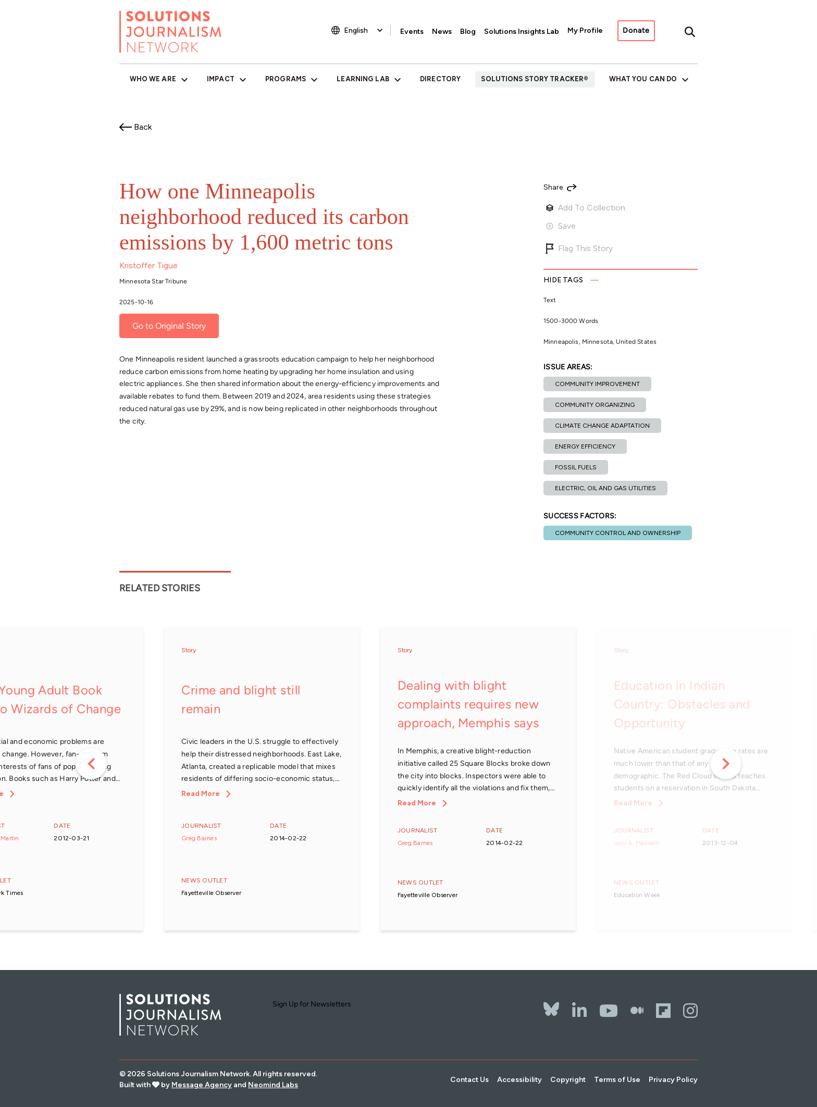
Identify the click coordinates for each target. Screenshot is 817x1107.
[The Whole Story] (636, 1010)
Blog (468, 31)
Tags (563, 280)
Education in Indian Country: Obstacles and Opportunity (682, 704)
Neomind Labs (273, 1084)
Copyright (568, 1079)
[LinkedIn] (579, 1010)
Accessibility (519, 1079)
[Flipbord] (663, 1010)
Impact (220, 79)
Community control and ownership (617, 533)
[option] (262, 780)
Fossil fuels (576, 467)
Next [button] (725, 763)
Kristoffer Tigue (148, 265)
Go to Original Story (169, 326)
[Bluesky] (551, 1002)
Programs (285, 79)
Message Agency (201, 1084)
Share (553, 187)
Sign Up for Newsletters (312, 1004)
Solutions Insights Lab (521, 31)
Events (412, 31)
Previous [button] (91, 763)
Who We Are (153, 79)
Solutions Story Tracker (532, 79)
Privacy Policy (673, 1079)
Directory (440, 79)
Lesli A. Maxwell (636, 843)
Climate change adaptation (602, 425)
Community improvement (597, 384)
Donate (636, 30)
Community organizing (595, 404)
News (442, 31)
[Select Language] (364, 30)
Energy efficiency (585, 446)
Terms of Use (617, 1079)
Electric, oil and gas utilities (605, 488)
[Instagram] (690, 1010)
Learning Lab (363, 79)
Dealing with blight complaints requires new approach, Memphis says (468, 704)
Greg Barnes (199, 838)
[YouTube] (608, 1010)
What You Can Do (643, 79)
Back (143, 127)
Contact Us (469, 1079)
